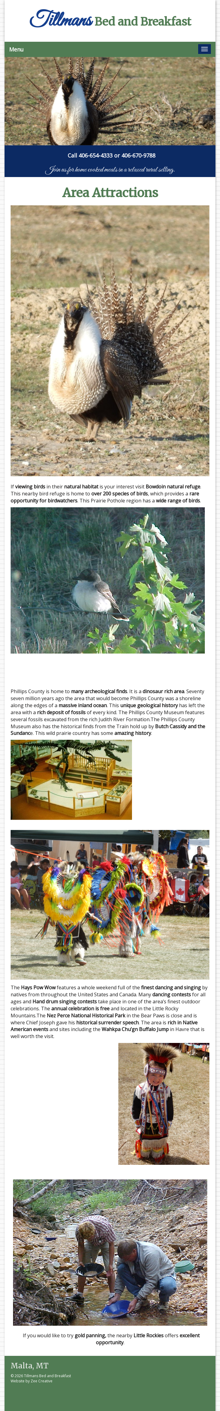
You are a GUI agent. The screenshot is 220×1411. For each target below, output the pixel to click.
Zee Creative (41, 1381)
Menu (16, 49)
